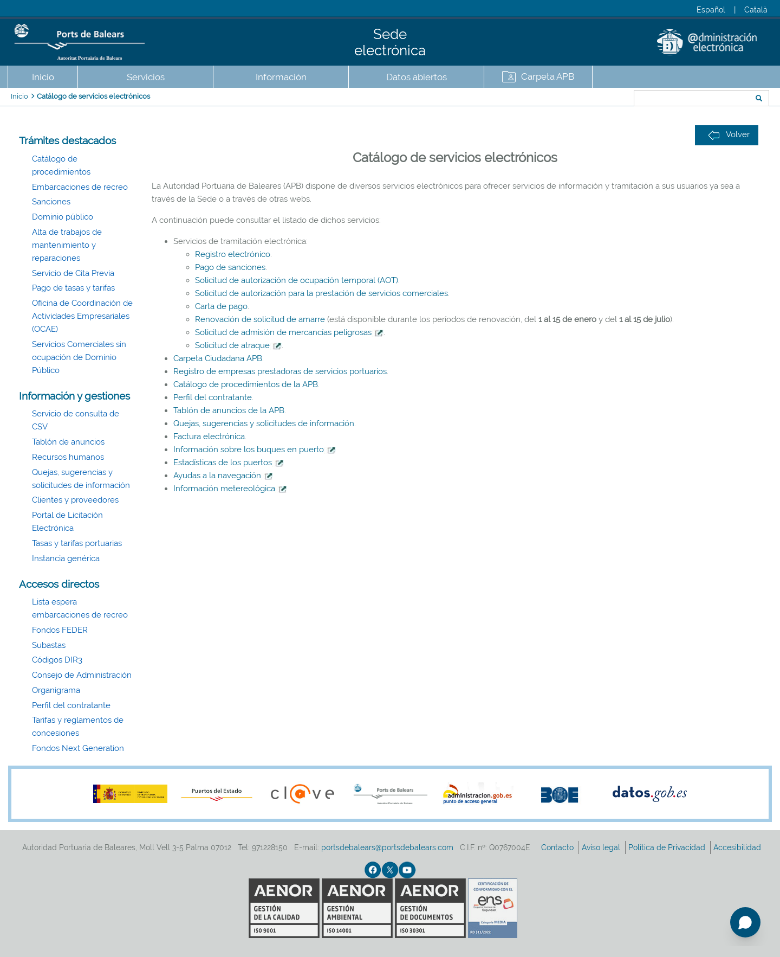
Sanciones (51, 202)
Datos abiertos (416, 77)
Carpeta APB (547, 76)
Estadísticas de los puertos (228, 462)
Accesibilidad (738, 847)
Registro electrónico (232, 254)
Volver (729, 135)
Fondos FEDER (60, 630)
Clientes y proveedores (75, 500)
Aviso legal (602, 847)
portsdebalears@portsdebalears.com (387, 847)
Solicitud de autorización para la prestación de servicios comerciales (321, 293)
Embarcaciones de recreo (80, 187)
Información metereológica (230, 488)
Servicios (146, 77)
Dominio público (62, 217)
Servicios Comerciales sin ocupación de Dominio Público (79, 357)
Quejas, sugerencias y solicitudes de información (263, 423)
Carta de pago (221, 306)
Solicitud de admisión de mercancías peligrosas (283, 332)
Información (281, 77)
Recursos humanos (68, 457)
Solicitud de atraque (232, 345)
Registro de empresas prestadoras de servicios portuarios (280, 371)
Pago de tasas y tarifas (73, 288)
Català (756, 9)
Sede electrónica (390, 42)
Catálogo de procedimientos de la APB (245, 384)
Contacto (558, 847)
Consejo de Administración (82, 675)
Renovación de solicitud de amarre (260, 319)
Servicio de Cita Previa (73, 273)
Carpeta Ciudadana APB (217, 358)
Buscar (597, 99)
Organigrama (56, 690)
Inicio (43, 77)
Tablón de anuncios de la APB (228, 410)
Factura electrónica (209, 436)
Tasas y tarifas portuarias (77, 543)
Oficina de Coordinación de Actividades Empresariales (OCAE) (82, 316)
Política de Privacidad (667, 847)
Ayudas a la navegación (223, 475)
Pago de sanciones (230, 267)
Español (711, 9)
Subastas (49, 645)
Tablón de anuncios (68, 442)
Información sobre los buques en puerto (254, 449)
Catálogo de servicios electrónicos (93, 96)
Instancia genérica (66, 558)
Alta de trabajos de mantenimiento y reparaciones (67, 245)
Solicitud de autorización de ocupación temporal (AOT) (296, 280)
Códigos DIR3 (57, 660)
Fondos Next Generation (78, 748)
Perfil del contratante (71, 705)
